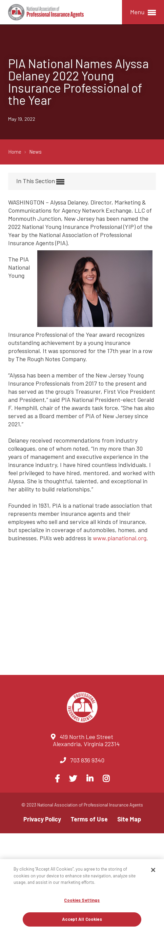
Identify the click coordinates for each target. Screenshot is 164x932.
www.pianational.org (119, 538)
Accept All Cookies (82, 919)
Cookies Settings (82, 900)
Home (15, 152)
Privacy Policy (42, 819)
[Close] (153, 869)
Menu (143, 12)
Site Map (129, 819)
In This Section (40, 181)
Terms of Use (89, 819)
